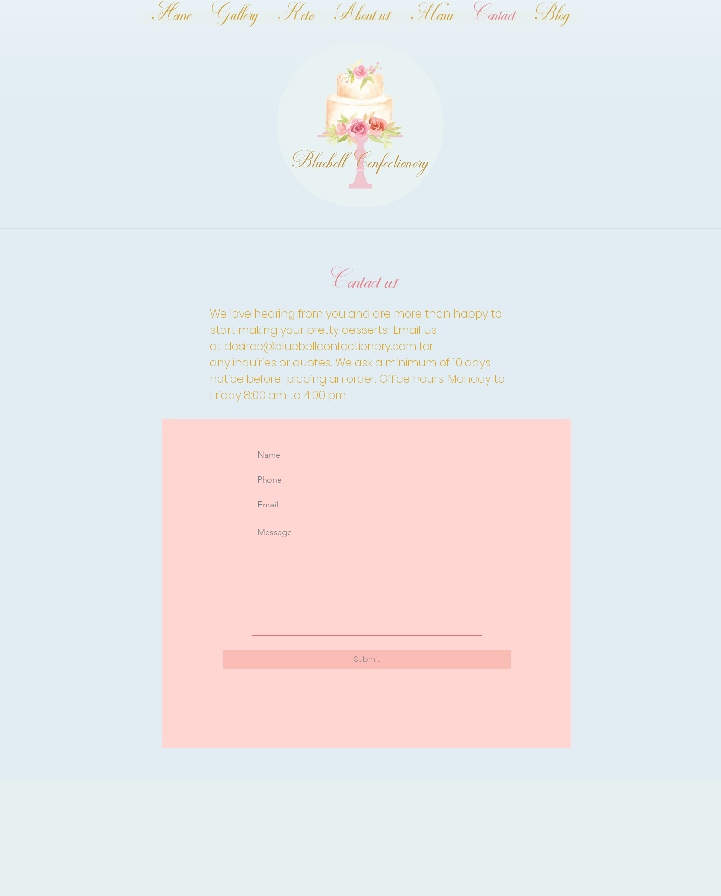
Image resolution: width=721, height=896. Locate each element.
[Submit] (367, 659)
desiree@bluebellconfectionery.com (320, 346)
